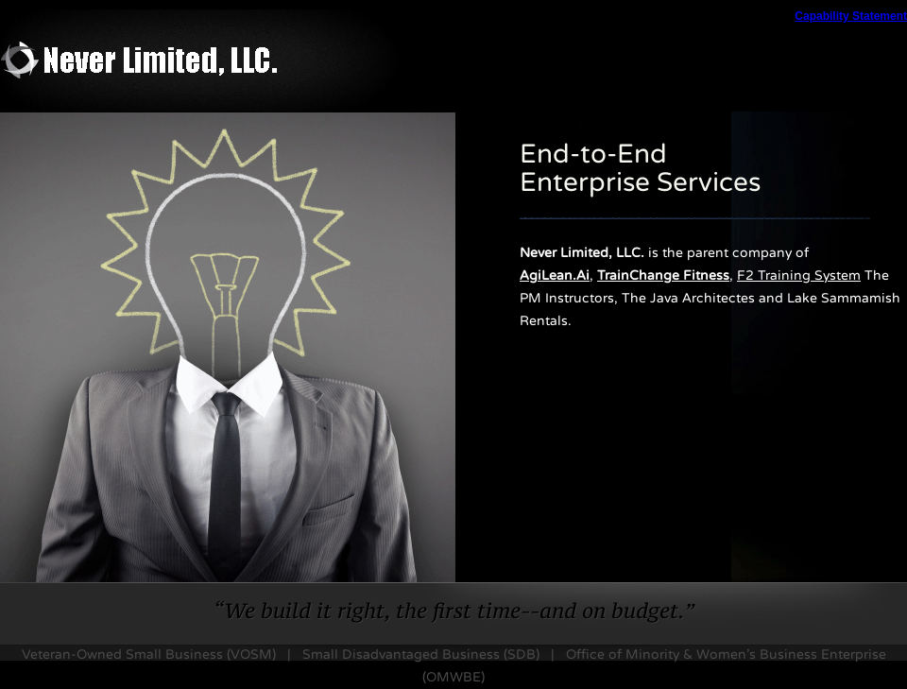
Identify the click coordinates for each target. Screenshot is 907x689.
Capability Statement (851, 16)
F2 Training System (799, 275)
